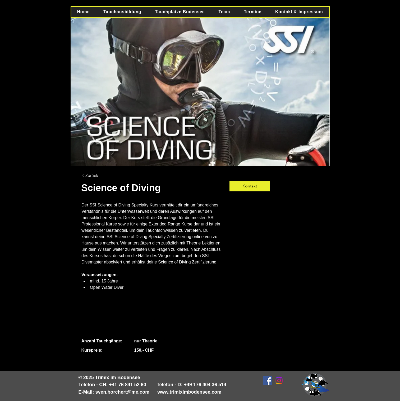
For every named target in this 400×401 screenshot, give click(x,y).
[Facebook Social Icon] (267, 380)
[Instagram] (279, 380)
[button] (122, 12)
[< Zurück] (96, 175)
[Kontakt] (249, 186)
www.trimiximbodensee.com (189, 392)
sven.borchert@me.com (122, 392)
